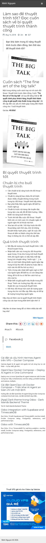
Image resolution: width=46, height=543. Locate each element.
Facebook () (14, 339)
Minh (8, 347)
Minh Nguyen (8, 3)
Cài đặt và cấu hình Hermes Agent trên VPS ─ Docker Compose (21, 359)
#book (19, 329)
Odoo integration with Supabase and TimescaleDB (22, 411)
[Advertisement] (23, 458)
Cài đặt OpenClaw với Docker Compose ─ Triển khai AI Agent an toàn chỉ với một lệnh (21, 387)
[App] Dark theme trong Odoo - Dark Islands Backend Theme (22, 401)
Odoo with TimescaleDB (15, 424)
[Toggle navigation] (42, 3)
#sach (8, 329)
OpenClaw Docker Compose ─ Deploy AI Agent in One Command (23, 371)
